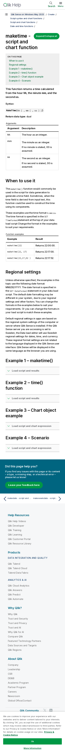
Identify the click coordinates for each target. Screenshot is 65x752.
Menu (60, 6)
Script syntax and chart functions (26, 18)
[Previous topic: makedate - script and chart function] (17, 499)
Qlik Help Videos (17, 521)
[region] (32, 731)
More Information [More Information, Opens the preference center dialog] (32, 748)
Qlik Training (14, 530)
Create (51, 14)
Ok (32, 741)
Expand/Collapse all (46, 36)
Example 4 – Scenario (20, 80)
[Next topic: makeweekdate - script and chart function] (48, 499)
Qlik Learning (15, 534)
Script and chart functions (22, 22)
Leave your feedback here (24, 485)
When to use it (16, 60)
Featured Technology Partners (24, 641)
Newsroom (14, 696)
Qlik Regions (15, 650)
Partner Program (17, 687)
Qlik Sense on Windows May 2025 (27, 14)
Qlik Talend (14, 563)
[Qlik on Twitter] (44, 710)
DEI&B (11, 678)
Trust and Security (18, 618)
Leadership (14, 669)
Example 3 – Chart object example (26, 76)
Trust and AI (14, 627)
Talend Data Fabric (18, 572)
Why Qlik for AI (16, 632)
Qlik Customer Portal (19, 539)
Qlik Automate (15, 599)
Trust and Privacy (17, 623)
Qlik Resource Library (19, 543)
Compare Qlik (15, 636)
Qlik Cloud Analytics (18, 585)
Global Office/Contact (19, 700)
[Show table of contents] (6, 14)
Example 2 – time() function (22, 72)
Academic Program (18, 682)
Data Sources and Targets (22, 645)
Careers (12, 691)
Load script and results (25, 370)
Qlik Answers (15, 590)
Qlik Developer (16, 525)
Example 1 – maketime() (21, 68)
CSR (10, 673)
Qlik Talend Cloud (17, 568)
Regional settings (17, 64)
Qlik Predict (14, 594)
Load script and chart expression (31, 426)
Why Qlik (12, 614)
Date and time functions (21, 26)
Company (13, 665)
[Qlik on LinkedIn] (51, 710)
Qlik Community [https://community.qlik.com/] (29, 710)
